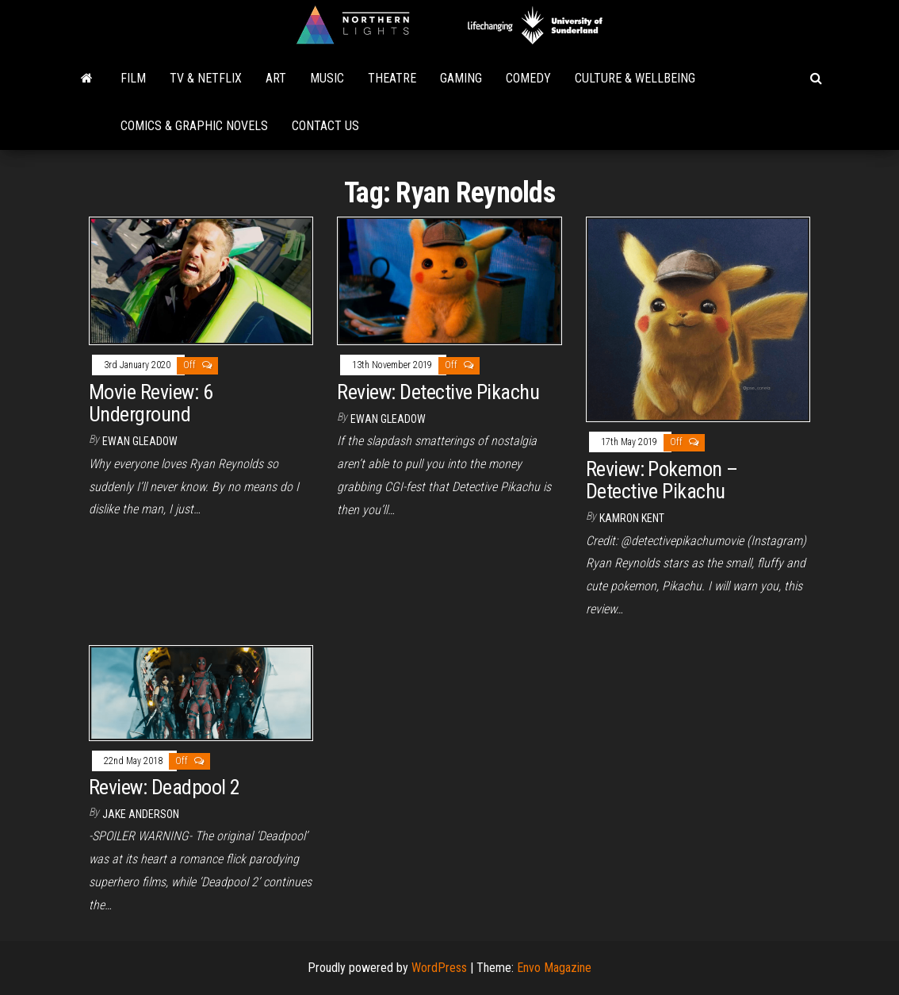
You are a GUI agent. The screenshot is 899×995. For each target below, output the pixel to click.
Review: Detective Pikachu (438, 392)
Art (276, 78)
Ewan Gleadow (140, 441)
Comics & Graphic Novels (194, 125)
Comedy (528, 78)
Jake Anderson (140, 814)
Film (133, 78)
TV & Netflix (206, 78)
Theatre (392, 78)
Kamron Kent (631, 518)
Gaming (461, 78)
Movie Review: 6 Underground (150, 403)
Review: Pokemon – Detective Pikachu (662, 480)
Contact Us (325, 125)
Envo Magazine (554, 967)
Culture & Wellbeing (635, 78)
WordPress (439, 967)
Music (327, 78)
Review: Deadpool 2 (164, 787)
